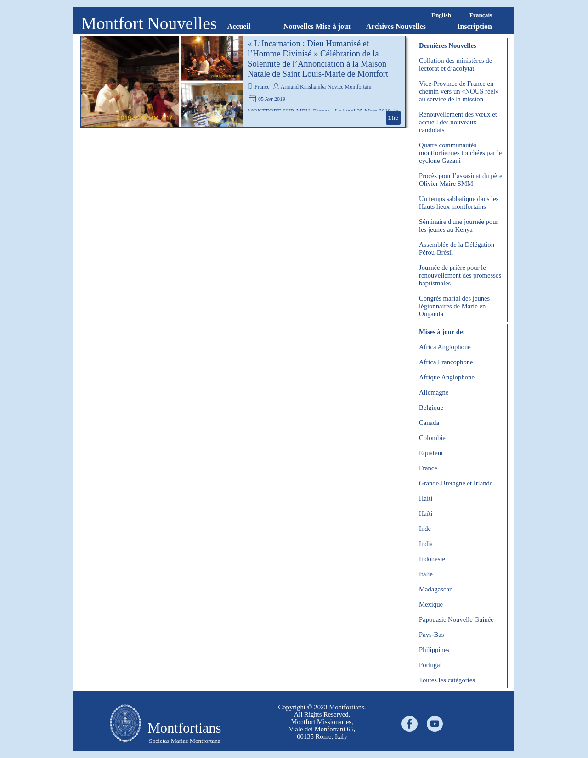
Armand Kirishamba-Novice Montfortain (326, 87)
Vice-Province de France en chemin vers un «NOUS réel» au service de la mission (458, 91)
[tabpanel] (322, 721)
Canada (429, 422)
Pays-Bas (431, 634)
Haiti (425, 498)
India (426, 543)
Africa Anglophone (445, 347)
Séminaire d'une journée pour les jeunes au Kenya (458, 225)
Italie (426, 574)
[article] (243, 82)
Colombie (432, 437)
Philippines (434, 649)
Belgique (431, 407)
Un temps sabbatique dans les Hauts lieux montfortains (458, 202)
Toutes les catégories (447, 680)
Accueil (239, 26)
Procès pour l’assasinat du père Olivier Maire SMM (461, 179)
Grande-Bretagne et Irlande (455, 483)
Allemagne (433, 392)
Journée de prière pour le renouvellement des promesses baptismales (460, 275)
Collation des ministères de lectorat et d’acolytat (455, 64)
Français (480, 14)
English (441, 14)
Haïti (425, 513)
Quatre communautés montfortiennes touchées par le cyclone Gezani (460, 152)
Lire (393, 117)
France (262, 87)
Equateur (431, 453)
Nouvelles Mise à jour (317, 26)
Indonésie (432, 559)
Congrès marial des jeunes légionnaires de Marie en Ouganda (454, 306)
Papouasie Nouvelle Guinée (456, 619)
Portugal (430, 665)
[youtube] (435, 724)
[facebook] (409, 724)
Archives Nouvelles (396, 26)
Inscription (474, 26)
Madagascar (435, 589)
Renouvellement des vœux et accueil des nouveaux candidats (458, 122)
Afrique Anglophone (447, 377)
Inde (425, 528)
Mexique (431, 604)
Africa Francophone (446, 362)
